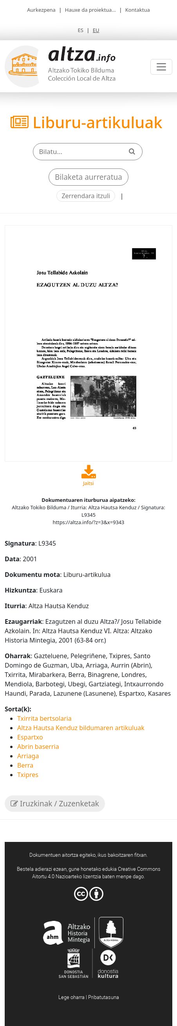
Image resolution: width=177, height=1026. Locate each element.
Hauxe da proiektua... (90, 9)
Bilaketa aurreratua (88, 177)
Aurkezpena (41, 9)
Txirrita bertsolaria (44, 718)
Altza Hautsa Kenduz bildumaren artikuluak (80, 727)
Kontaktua (137, 9)
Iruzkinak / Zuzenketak (55, 804)
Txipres (27, 774)
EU (96, 30)
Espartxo (30, 737)
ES (80, 30)
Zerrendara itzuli (85, 196)
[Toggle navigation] (161, 67)
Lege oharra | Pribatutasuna (88, 997)
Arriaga (28, 756)
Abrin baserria (38, 746)
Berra (25, 765)
